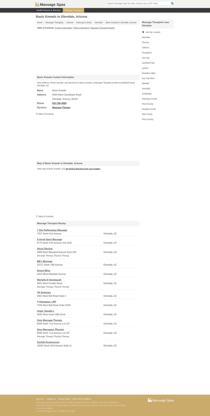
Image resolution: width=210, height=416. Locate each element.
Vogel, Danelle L (45, 311)
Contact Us (51, 399)
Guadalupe (147, 94)
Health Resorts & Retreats (49, 10)
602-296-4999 (59, 103)
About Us (40, 399)
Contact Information (63, 28)
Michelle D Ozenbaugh (49, 280)
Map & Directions (81, 28)
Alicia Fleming (44, 248)
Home (39, 22)
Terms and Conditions (81, 399)
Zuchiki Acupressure (48, 342)
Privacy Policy (64, 399)
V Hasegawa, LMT (46, 302)
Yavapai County (149, 109)
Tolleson (145, 47)
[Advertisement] (87, 52)
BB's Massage (44, 261)
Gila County (147, 114)
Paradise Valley (149, 73)
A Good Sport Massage (49, 239)
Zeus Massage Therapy (49, 320)
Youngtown (147, 53)
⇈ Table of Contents (45, 114)
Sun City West (148, 78)
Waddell (145, 83)
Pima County (147, 119)
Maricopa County (149, 99)
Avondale (146, 88)
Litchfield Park (148, 63)
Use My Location (151, 32)
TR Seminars (44, 292)
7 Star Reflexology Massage (52, 230)
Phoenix (145, 42)
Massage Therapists (73, 10)
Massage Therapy (61, 107)
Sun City (146, 58)
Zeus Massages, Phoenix (50, 329)
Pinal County (147, 104)
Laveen (145, 68)
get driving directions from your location (83, 169)
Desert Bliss (43, 270)
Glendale (146, 37)
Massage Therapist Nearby (103, 28)
